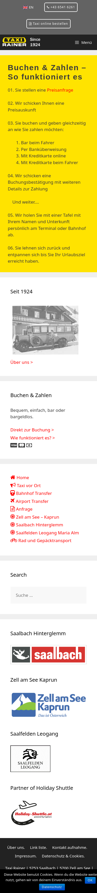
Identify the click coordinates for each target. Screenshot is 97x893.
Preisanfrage (60, 90)
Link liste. (38, 847)
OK (90, 880)
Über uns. (16, 847)
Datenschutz (52, 887)
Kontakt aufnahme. (69, 847)
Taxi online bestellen (48, 23)
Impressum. (25, 855)
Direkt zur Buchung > (32, 430)
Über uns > (21, 362)
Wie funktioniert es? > (32, 438)
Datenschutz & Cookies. (63, 855)
